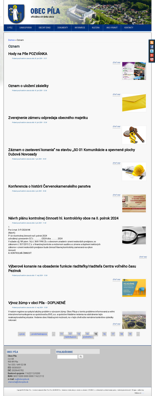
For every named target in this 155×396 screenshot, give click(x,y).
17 (113, 334)
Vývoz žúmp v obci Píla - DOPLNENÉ (36, 303)
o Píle (10, 27)
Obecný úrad (45, 27)
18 (121, 334)
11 (61, 334)
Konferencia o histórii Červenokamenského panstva (49, 186)
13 (79, 334)
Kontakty (128, 27)
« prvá (21, 334)
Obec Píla (45, 11)
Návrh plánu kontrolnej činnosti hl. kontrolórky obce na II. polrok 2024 (63, 218)
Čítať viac (116, 62)
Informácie (80, 27)
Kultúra (96, 27)
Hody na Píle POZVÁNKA (27, 54)
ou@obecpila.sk (22, 379)
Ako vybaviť (112, 27)
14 (87, 334)
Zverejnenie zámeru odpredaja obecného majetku (48, 118)
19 (130, 334)
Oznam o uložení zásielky (28, 86)
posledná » (88, 337)
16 (104, 334)
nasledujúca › (71, 337)
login (143, 393)
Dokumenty (63, 27)
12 (70, 334)
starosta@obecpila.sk (18, 382)
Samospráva (25, 27)
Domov (11, 40)
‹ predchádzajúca (39, 334)
